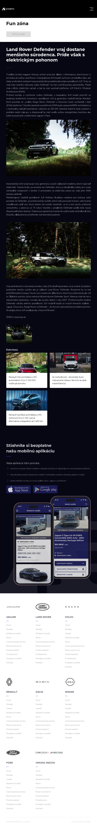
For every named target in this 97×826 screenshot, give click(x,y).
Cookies (88, 822)
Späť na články (18, 34)
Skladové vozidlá (13, 633)
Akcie (8, 637)
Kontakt (9, 662)
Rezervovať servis (13, 646)
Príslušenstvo (12, 654)
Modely (9, 629)
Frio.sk (27, 822)
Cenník (68, 633)
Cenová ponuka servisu (15, 641)
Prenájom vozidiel (13, 658)
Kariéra (74, 822)
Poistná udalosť (12, 650)
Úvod (8, 625)
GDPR (81, 822)
